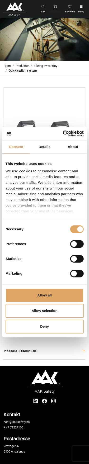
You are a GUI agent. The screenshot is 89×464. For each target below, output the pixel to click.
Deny (44, 326)
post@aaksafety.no (17, 422)
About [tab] (73, 147)
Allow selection (44, 311)
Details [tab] (45, 147)
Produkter (22, 66)
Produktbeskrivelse (44, 351)
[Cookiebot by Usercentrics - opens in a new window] (63, 133)
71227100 (16, 427)
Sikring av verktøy (45, 66)
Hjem (7, 66)
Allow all (44, 295)
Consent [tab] (16, 147)
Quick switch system (23, 70)
